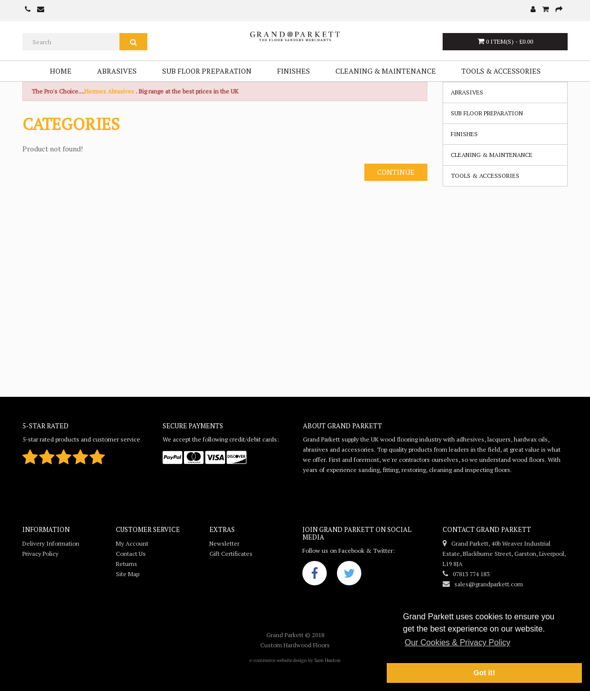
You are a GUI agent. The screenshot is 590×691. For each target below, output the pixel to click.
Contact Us (131, 553)
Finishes (293, 71)
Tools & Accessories (501, 71)
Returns (126, 564)
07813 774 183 (466, 574)
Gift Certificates (231, 553)
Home (61, 71)
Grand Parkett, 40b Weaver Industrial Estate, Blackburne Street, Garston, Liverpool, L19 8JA (504, 554)
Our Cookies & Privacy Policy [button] (457, 642)
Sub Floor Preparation (207, 71)
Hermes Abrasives (109, 91)
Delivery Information (50, 543)
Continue (396, 172)
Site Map (127, 574)
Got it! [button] (484, 673)
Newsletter (224, 543)
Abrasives (117, 71)
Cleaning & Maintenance (385, 71)
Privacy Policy (40, 553)
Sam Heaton (327, 660)
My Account (132, 543)
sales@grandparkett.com (483, 584)
